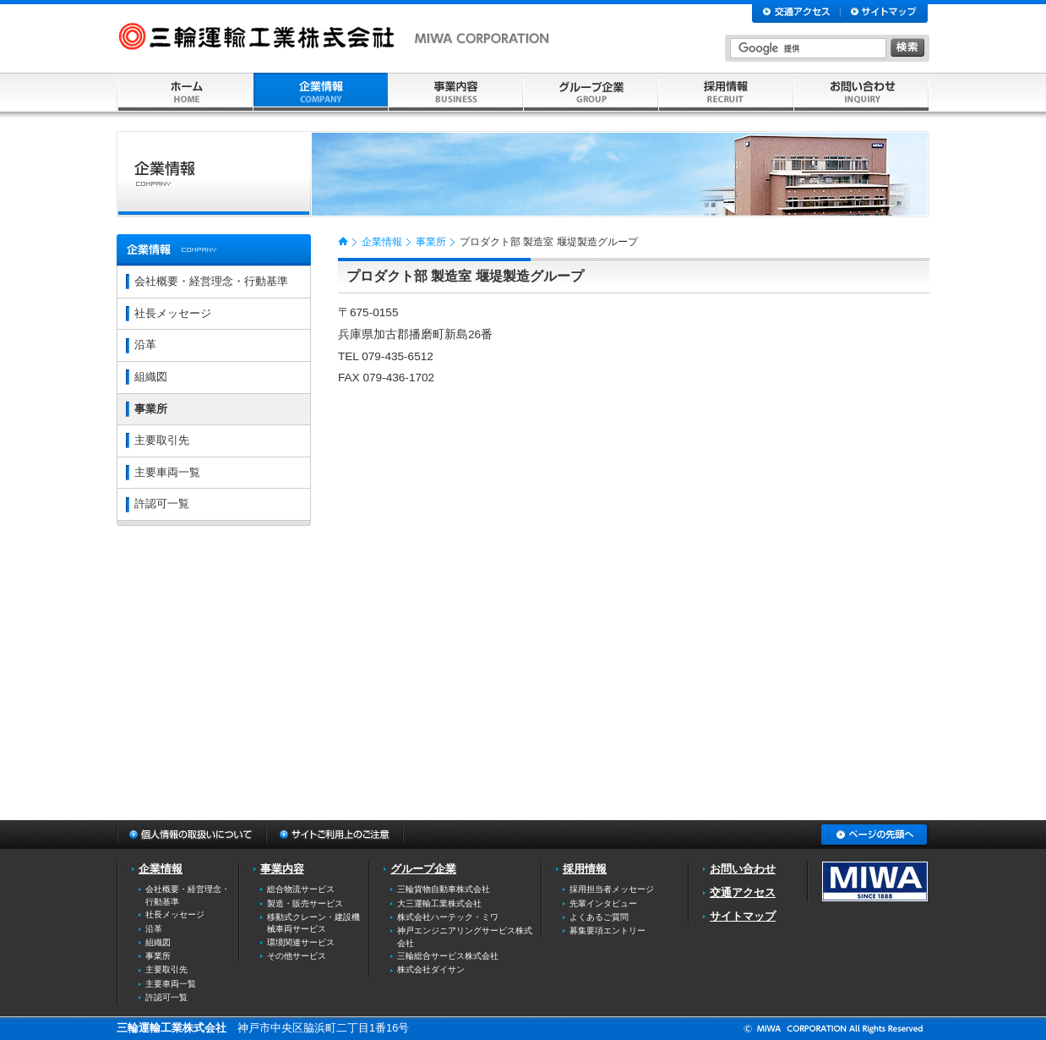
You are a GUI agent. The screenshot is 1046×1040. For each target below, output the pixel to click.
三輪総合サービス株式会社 (447, 956)
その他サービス (296, 956)
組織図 (150, 376)
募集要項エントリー (607, 930)
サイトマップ (743, 916)
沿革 (145, 344)
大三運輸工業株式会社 (439, 903)
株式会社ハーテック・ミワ (447, 917)
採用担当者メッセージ (611, 889)
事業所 (431, 242)
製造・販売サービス (305, 903)
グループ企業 (423, 868)
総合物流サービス (301, 889)
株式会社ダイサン (431, 969)
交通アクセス (743, 892)
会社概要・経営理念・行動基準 (211, 281)
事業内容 (282, 868)
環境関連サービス (301, 942)
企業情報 (382, 242)
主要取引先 (161, 440)
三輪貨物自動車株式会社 (443, 889)
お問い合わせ (743, 868)
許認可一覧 (161, 503)
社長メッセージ (172, 313)
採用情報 (585, 868)
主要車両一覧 (167, 472)
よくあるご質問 (599, 917)
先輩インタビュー (603, 903)
